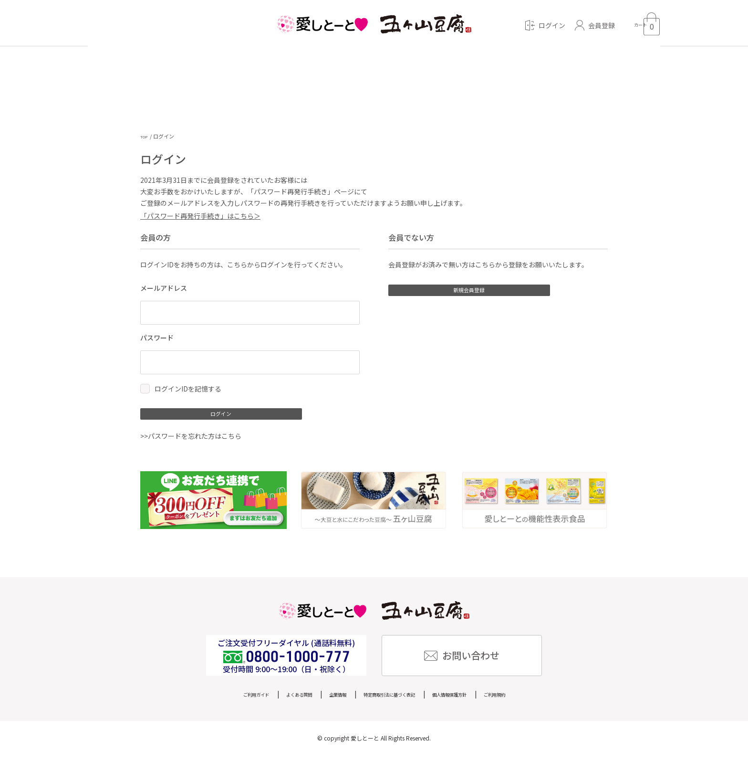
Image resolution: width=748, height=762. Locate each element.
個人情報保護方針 (476, 700)
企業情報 (322, 700)
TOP (145, 136)
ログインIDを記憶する (188, 390)
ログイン (207, 418)
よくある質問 (271, 700)
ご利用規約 (537, 700)
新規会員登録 (455, 294)
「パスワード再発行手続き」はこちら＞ (200, 217)
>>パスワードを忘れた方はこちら (190, 443)
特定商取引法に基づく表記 (393, 700)
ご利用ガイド (214, 700)
